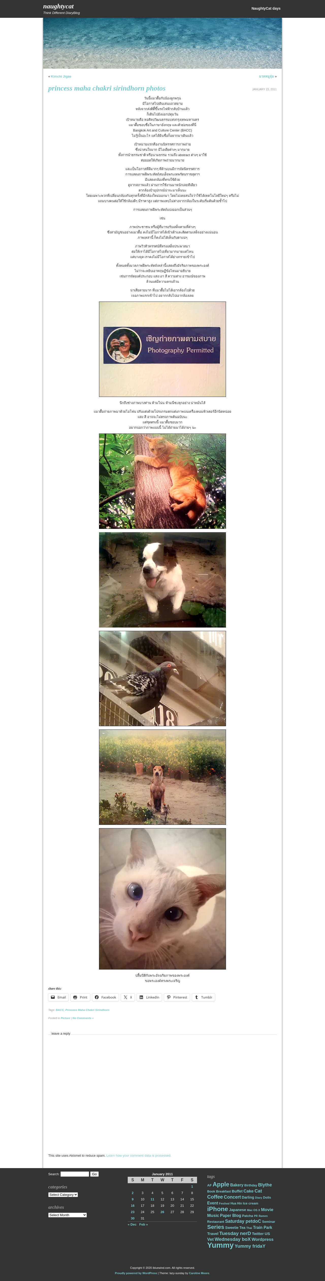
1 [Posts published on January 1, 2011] (192, 1186)
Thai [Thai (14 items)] (249, 1227)
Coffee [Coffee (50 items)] (215, 1197)
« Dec (132, 1224)
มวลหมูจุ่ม (266, 76)
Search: (54, 1174)
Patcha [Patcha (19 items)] (247, 1216)
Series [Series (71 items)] (215, 1227)
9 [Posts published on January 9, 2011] (133, 1199)
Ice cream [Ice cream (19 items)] (250, 1203)
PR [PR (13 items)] (256, 1215)
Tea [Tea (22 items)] (242, 1228)
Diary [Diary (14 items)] (258, 1197)
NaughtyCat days (266, 8)
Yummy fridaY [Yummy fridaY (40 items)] (250, 1246)
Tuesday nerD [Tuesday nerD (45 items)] (235, 1233)
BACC (60, 1009)
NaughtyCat (58, 6)
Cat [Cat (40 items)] (258, 1191)
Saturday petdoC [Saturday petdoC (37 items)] (243, 1221)
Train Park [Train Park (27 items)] (262, 1227)
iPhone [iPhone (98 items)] (217, 1208)
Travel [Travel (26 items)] (212, 1233)
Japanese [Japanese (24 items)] (237, 1210)
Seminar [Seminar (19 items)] (268, 1222)
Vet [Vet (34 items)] (210, 1239)
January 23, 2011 (264, 89)
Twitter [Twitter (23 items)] (258, 1234)
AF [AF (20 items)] (209, 1185)
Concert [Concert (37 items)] (232, 1197)
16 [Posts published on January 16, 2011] (132, 1206)
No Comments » (83, 1018)
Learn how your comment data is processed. (138, 1155)
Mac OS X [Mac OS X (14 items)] (253, 1210)
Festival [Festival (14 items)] (224, 1203)
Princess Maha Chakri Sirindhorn (87, 1009)
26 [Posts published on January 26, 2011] (162, 1212)
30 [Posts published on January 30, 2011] (132, 1218)
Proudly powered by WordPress (136, 1273)
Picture (65, 1018)
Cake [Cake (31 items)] (248, 1191)
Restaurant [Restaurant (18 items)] (215, 1222)
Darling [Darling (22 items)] (248, 1197)
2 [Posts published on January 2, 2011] (133, 1193)
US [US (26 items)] (267, 1233)
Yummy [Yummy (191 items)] (220, 1245)
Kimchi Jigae (61, 76)
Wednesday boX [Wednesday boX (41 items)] (233, 1239)
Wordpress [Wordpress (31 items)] (262, 1239)
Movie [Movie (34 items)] (267, 1209)
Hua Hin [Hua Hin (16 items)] (236, 1203)
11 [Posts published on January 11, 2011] (152, 1199)
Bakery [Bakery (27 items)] (236, 1185)
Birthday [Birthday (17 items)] (250, 1185)
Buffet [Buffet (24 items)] (237, 1191)
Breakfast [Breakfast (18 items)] (223, 1191)
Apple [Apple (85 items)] (221, 1184)
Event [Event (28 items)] (212, 1203)
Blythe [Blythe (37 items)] (265, 1184)
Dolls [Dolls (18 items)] (267, 1197)
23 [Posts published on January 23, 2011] (132, 1212)
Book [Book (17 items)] (211, 1191)
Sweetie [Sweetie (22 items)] (232, 1228)
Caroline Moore (199, 1273)
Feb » (143, 1224)
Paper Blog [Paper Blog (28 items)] (230, 1215)
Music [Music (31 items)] (213, 1215)
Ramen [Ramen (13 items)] (263, 1215)
